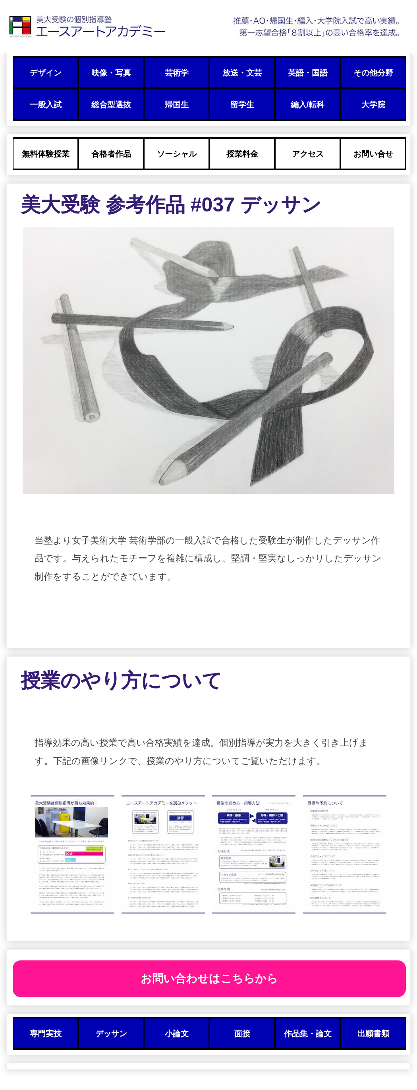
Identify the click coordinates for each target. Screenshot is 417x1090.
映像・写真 (111, 72)
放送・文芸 (242, 72)
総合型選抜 (111, 104)
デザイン (46, 72)
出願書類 (373, 1033)
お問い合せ (373, 153)
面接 (242, 1033)
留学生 (242, 104)
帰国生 (177, 104)
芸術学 (177, 72)
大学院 (373, 104)
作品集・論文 (308, 1033)
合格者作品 (111, 153)
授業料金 (242, 153)
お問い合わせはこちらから (209, 978)
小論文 (177, 1033)
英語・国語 (308, 72)
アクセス (308, 153)
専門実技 (46, 1033)
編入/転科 (307, 104)
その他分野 (373, 72)
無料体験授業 (46, 153)
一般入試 (46, 104)
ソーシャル (177, 153)
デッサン (111, 1033)
